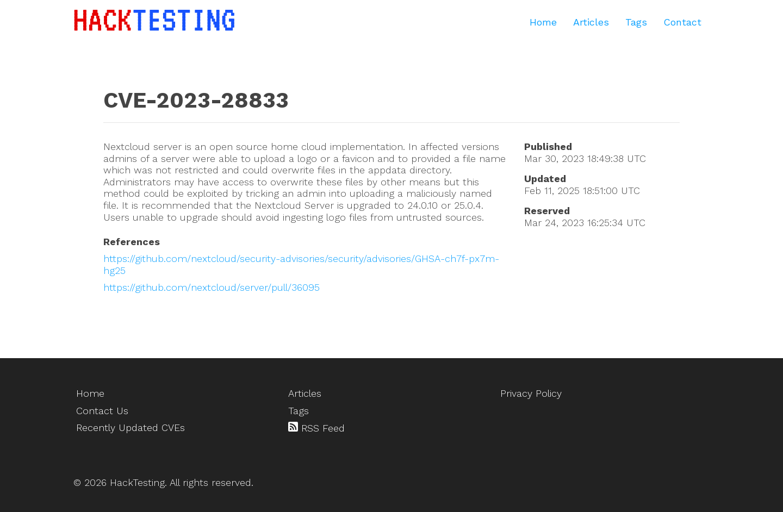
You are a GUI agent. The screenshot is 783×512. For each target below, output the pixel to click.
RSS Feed (316, 428)
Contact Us (102, 410)
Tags (636, 22)
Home (543, 22)
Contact (682, 22)
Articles (591, 22)
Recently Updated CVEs (130, 427)
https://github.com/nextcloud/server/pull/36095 (211, 287)
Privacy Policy (531, 393)
